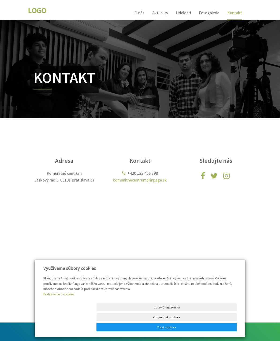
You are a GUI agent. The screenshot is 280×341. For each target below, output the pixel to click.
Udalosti (183, 12)
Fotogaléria (209, 12)
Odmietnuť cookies (180, 327)
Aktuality (160, 12)
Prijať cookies (218, 327)
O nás (139, 12)
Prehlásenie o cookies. (59, 314)
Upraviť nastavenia (142, 327)
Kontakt (234, 12)
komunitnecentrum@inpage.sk (140, 180)
